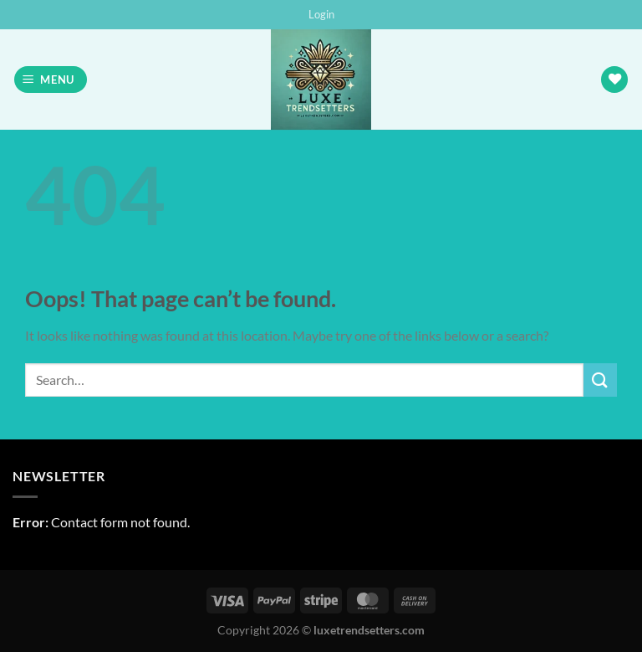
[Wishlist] (614, 80)
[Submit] (600, 379)
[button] (321, 14)
